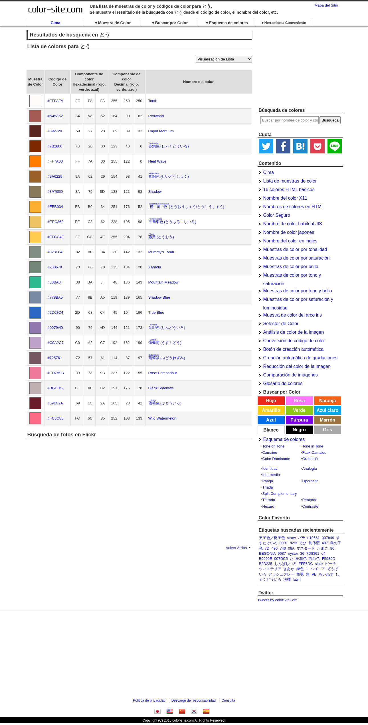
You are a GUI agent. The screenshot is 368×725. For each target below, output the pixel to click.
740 (283, 548)
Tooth (152, 101)
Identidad (270, 468)
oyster (293, 553)
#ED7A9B (56, 373)
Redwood (156, 116)
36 (302, 553)
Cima (55, 23)
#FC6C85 (56, 418)
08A (291, 548)
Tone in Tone (312, 446)
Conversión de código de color (294, 340)
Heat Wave (157, 161)
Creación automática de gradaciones (300, 357)
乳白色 (314, 558)
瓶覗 (300, 574)
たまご (322, 548)
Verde (299, 410)
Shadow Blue (159, 297)
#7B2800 (55, 146)
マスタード (305, 548)
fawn (296, 579)
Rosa (299, 400)
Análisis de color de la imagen (293, 332)
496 (275, 548)
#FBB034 (55, 206)
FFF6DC (306, 564)
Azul (271, 420)
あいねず (326, 574)
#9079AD (55, 327)
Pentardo (310, 500)
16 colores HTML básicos (289, 189)
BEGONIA (267, 553)
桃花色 (301, 558)
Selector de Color (281, 323)
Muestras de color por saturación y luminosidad (298, 300)
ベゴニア (317, 569)
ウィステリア (270, 569)
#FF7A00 (55, 161)
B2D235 (265, 564)
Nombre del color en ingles (290, 240)
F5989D (328, 558)
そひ (302, 543)
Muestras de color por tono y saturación (292, 276)
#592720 (55, 131)
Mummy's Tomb (161, 252)
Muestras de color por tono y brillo (297, 290)
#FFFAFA (55, 101)
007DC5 (281, 558)
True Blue (156, 312)
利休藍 (314, 543)
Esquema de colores (284, 439)
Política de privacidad (149, 700)
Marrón (327, 420)
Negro (299, 429)
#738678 (55, 267)
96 (332, 548)
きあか (288, 569)
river (293, 543)
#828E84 (55, 252)
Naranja (327, 400)
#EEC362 (56, 222)
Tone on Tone (273, 446)
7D (267, 548)
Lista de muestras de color (290, 181)
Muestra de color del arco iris (292, 315)
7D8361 (313, 553)
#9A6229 (55, 176)
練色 (300, 569)
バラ (301, 538)
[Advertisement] (300, 67)
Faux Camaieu (314, 452)
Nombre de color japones (288, 232)
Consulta (228, 700)
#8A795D (55, 191)
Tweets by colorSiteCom (278, 600)
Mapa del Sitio (326, 5)
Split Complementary (279, 493)
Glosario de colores (283, 383)
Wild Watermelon (162, 418)
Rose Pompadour (162, 373)
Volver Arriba (236, 548)
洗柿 (287, 579)
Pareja (267, 481)
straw (291, 538)
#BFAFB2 (56, 388)
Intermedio (271, 475)
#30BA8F (55, 282)
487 (325, 543)
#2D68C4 (55, 312)
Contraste (310, 506)
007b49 (328, 538)
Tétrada (268, 500)
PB (314, 574)
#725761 (55, 358)
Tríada (267, 487)
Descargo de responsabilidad (193, 700)
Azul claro (327, 410)
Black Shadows (161, 388)
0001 (284, 543)
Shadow (155, 191)
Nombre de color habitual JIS (292, 223)
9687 (282, 553)
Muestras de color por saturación (296, 258)
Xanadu (154, 267)
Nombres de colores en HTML (293, 206)
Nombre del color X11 (285, 198)
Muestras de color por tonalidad (295, 249)
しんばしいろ (285, 564)
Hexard (268, 506)
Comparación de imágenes (290, 374)
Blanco (270, 430)
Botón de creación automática (293, 349)
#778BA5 (55, 297)
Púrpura (299, 420)
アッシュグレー (281, 574)
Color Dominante (276, 459)
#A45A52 (55, 116)
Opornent (310, 481)
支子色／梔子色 (272, 538)
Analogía (309, 468)
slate (319, 564)
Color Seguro (276, 215)
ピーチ (330, 564)
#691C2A (55, 403)
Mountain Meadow (163, 282)
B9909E (265, 558)
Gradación (311, 459)
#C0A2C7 (56, 343)
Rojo (271, 400)
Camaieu (269, 452)
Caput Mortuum (161, 131)
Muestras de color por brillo (290, 266)
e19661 (313, 538)
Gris (327, 429)
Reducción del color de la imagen (297, 366)
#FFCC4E (56, 237)
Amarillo (271, 410)
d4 (323, 553)
